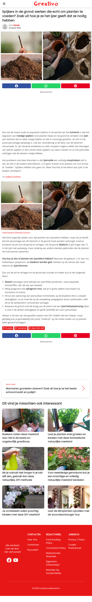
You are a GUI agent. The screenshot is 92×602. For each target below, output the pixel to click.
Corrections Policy (56, 547)
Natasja (16, 25)
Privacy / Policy (76, 539)
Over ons (32, 539)
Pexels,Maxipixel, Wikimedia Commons (16, 232)
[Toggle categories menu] (4, 3)
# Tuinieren (21, 328)
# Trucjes (8, 328)
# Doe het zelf (36, 328)
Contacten (33, 544)
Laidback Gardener (13, 176)
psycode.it (32, 549)
